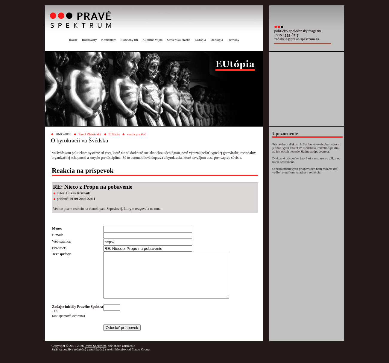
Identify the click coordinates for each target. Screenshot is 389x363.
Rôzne (73, 39)
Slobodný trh (129, 39)
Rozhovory (89, 39)
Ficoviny (233, 39)
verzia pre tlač (136, 134)
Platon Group (141, 358)
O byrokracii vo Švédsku (79, 140)
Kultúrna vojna (152, 39)
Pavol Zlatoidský (89, 134)
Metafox (121, 358)
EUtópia (200, 39)
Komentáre (108, 39)
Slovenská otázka (178, 39)
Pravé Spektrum (95, 354)
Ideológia (216, 39)
